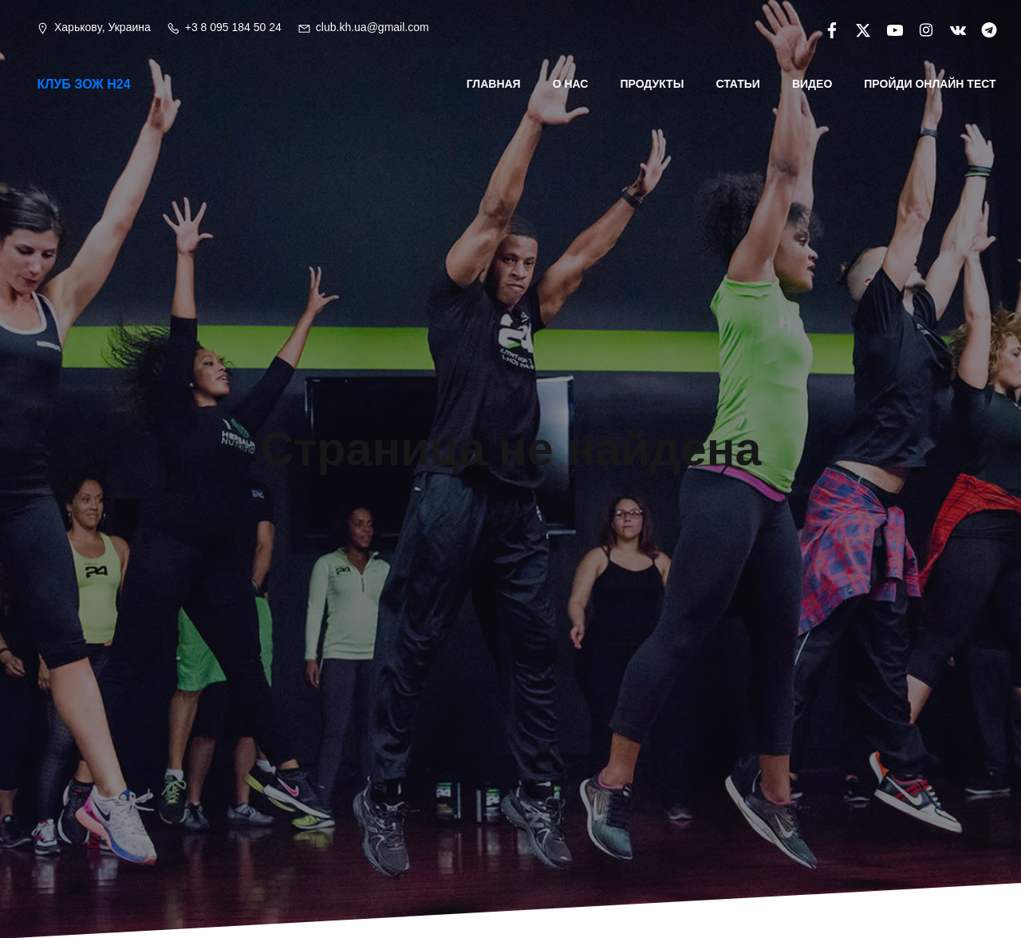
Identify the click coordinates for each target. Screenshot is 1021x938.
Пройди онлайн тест (931, 83)
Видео (813, 83)
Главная (494, 83)
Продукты (653, 83)
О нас (571, 83)
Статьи (739, 83)
